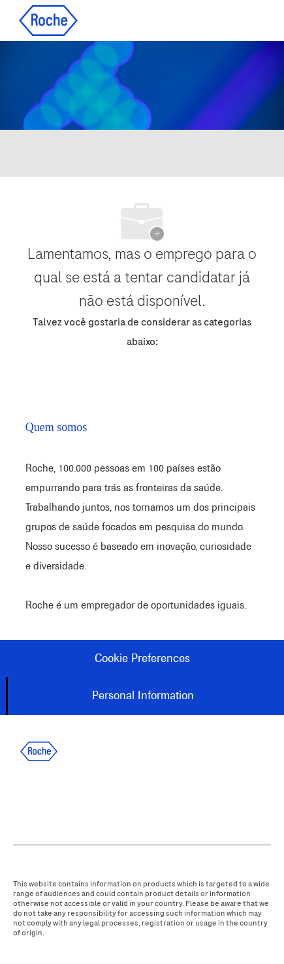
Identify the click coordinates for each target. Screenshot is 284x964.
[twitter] (94, 799)
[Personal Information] (143, 695)
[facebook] (23, 799)
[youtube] (164, 799)
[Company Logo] (48, 20)
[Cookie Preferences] (142, 658)
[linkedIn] (58, 799)
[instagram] (129, 799)
